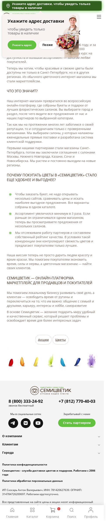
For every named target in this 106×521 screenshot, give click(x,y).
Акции (43, 340)
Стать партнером (77, 423)
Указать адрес (22, 45)
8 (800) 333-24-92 (26, 401)
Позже (47, 45)
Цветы (60, 340)
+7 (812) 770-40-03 (77, 401)
